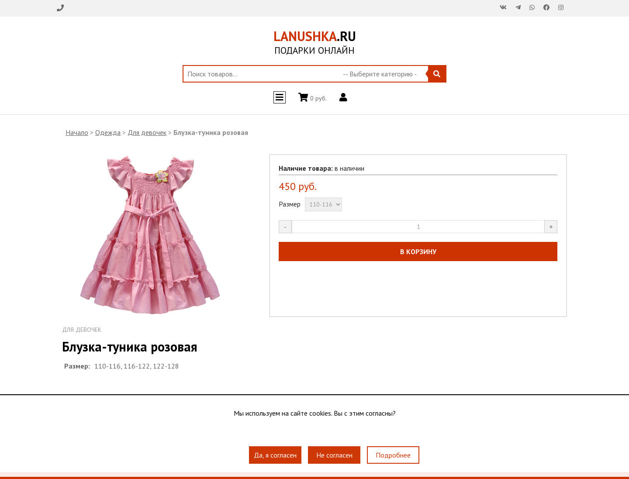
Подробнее (393, 455)
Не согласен (334, 455)
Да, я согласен (275, 455)
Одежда (108, 132)
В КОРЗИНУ (418, 251)
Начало (77, 132)
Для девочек (147, 132)
